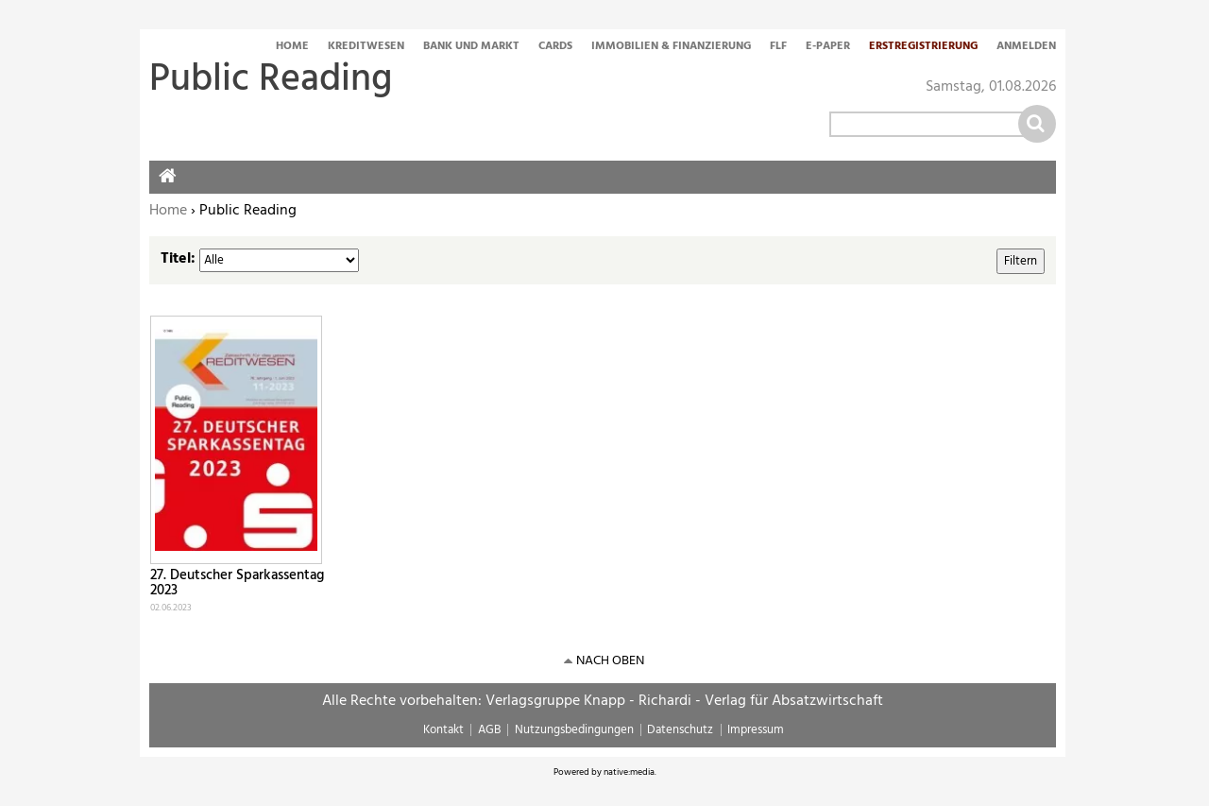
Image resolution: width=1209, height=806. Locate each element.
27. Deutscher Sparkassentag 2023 (237, 583)
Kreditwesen (366, 47)
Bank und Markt (471, 47)
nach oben (610, 661)
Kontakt (443, 730)
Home (292, 47)
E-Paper (828, 47)
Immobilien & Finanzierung (671, 47)
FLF (778, 47)
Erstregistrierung (923, 47)
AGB (489, 730)
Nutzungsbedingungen (574, 730)
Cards (555, 47)
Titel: (178, 259)
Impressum (755, 730)
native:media (629, 772)
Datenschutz (680, 730)
